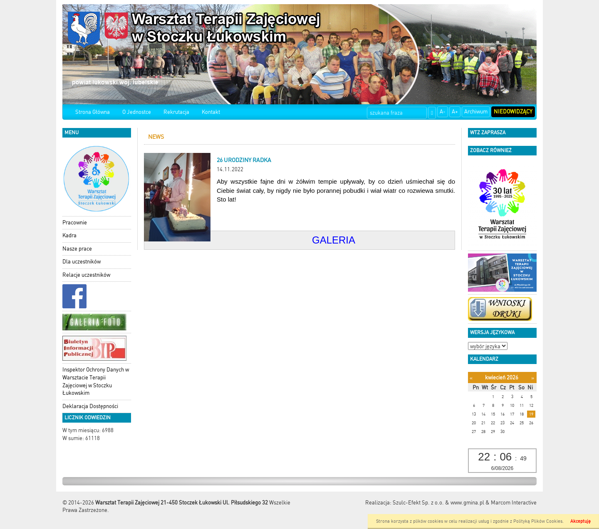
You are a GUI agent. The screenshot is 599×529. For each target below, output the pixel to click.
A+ (455, 111)
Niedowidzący (513, 111)
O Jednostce (136, 112)
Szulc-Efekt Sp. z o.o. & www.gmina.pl (438, 502)
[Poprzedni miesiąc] (471, 378)
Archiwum (476, 111)
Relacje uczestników (86, 275)
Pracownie (74, 222)
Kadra (69, 235)
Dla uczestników (81, 261)
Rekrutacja (176, 112)
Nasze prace (77, 249)
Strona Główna (92, 112)
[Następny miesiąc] (532, 378)
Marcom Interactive (514, 502)
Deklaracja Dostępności (90, 406)
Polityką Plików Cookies (537, 521)
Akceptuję (580, 521)
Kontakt (211, 112)
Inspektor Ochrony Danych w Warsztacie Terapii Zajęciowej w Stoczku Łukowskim (95, 381)
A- (443, 111)
